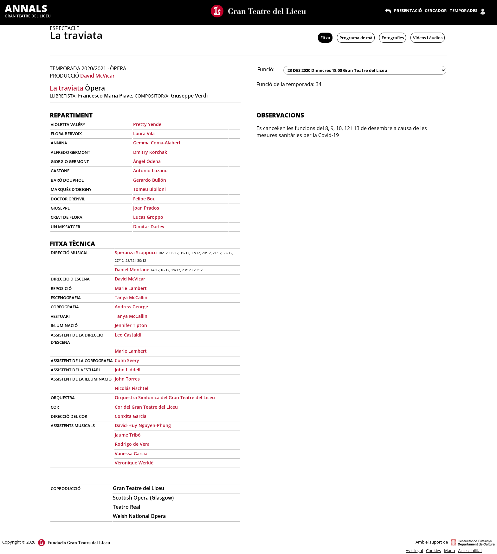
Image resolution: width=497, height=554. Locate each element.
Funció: (265, 69)
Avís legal (414, 550)
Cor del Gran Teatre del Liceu (146, 407)
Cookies (433, 550)
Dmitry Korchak (150, 152)
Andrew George (131, 307)
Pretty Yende (147, 124)
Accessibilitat (470, 550)
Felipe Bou (144, 199)
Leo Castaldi (128, 335)
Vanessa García (131, 453)
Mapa (449, 550)
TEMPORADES (463, 10)
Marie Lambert (131, 288)
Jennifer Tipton (131, 325)
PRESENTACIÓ (408, 10)
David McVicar (97, 75)
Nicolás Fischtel (131, 388)
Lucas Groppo (148, 217)
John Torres (127, 379)
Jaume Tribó (128, 435)
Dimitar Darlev (148, 226)
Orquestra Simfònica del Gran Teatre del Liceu (165, 397)
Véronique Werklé (134, 463)
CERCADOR (436, 10)
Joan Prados (146, 208)
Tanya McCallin (131, 297)
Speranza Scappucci (136, 252)
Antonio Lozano (150, 170)
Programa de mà (355, 38)
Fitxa (325, 38)
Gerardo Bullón (149, 180)
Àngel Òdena (147, 161)
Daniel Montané (132, 270)
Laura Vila (144, 133)
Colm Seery (127, 360)
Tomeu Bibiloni (149, 189)
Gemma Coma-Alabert (157, 143)
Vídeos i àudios (427, 38)
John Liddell (127, 370)
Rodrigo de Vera (132, 444)
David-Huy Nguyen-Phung (143, 425)
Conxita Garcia (130, 416)
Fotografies (393, 38)
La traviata (66, 88)
